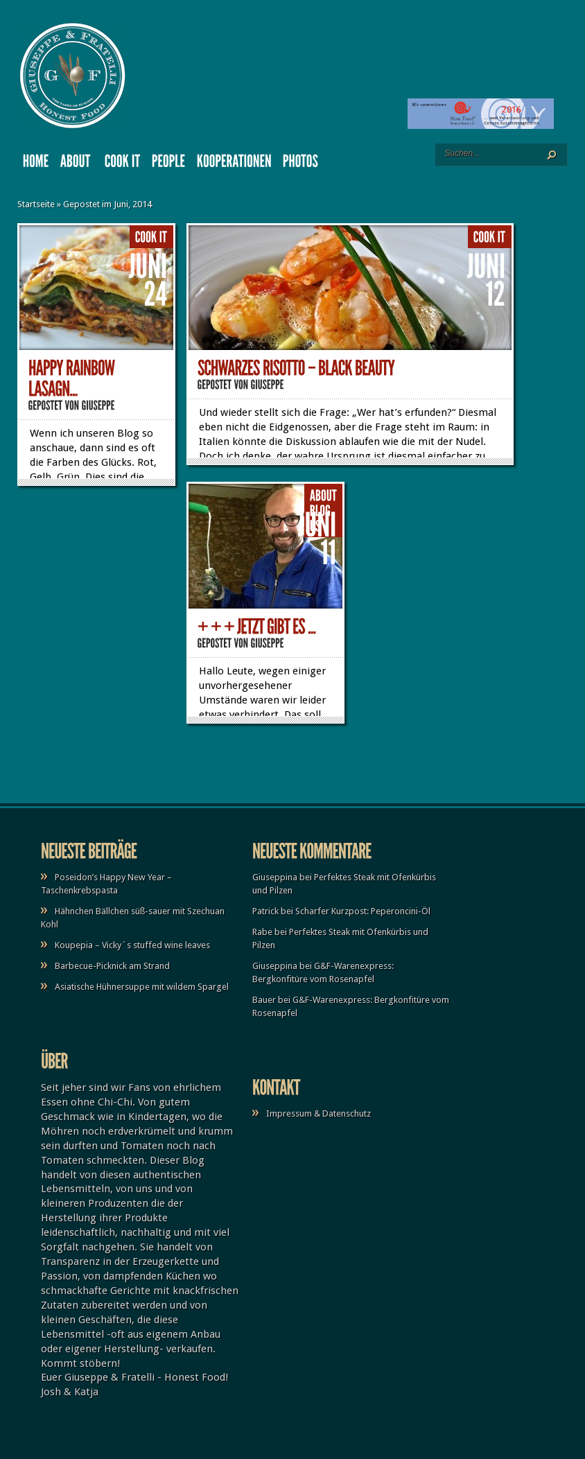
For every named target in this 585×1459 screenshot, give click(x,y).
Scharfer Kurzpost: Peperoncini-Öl (362, 911)
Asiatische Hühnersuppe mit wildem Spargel (142, 986)
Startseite (36, 204)
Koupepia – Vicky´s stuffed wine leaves (132, 945)
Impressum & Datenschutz (318, 1113)
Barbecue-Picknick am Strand (112, 966)
